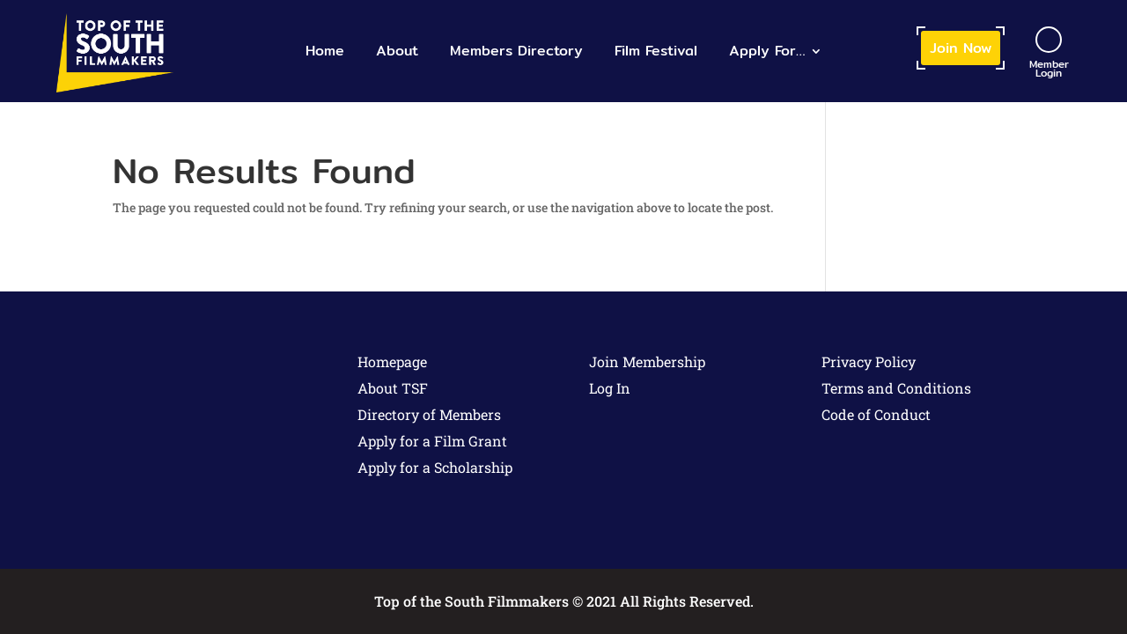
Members (516, 51)
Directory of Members (429, 414)
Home (325, 51)
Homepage (392, 361)
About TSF (392, 388)
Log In (609, 388)
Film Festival (656, 51)
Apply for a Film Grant (432, 440)
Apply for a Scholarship (434, 467)
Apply (767, 51)
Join (960, 48)
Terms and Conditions (896, 388)
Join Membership (647, 361)
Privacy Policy (868, 361)
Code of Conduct (876, 414)
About (397, 51)
